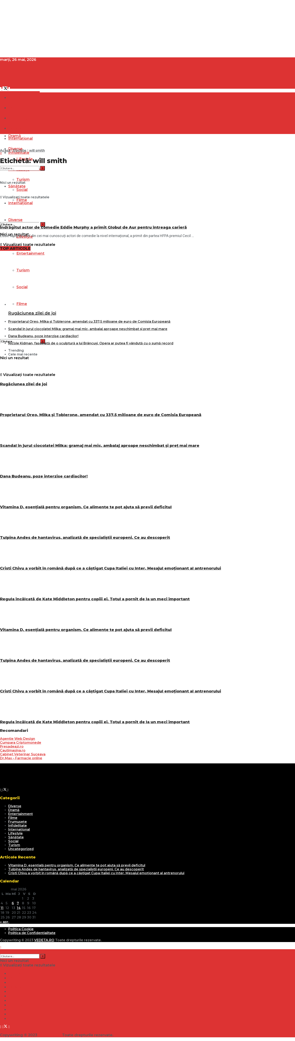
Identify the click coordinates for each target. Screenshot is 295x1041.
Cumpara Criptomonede (20, 743)
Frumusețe (17, 822)
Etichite (19, 150)
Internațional (19, 829)
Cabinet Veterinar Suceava (22, 754)
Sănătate (16, 837)
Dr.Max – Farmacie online (21, 758)
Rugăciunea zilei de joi (32, 313)
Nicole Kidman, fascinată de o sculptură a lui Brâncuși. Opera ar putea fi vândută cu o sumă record (90, 343)
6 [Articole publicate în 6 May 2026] (13, 903)
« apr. (4, 922)
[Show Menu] (0, 127)
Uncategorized (21, 849)
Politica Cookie (21, 929)
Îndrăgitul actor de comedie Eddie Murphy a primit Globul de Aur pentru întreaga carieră (93, 227)
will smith (37, 150)
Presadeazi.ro (12, 746)
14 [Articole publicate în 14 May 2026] (19, 908)
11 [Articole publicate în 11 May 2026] (2, 908)
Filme (12, 818)
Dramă (14, 97)
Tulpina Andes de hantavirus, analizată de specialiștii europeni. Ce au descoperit (85, 537)
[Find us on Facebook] (1, 89)
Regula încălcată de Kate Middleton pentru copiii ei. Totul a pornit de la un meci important (95, 599)
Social (13, 841)
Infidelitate (18, 152)
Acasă (5, 150)
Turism (14, 845)
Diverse (14, 806)
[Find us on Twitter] (5, 89)
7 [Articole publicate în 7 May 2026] (18, 903)
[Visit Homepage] (30, 84)
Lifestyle (15, 833)
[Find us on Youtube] (9, 89)
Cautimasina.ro (12, 750)
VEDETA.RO (44, 940)
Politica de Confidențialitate (32, 933)
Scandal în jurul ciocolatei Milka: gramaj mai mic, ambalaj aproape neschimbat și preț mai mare (87, 329)
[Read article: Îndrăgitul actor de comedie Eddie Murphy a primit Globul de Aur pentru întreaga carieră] (120, 195)
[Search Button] (42, 224)
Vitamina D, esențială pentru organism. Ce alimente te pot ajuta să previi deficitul (86, 507)
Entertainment (30, 253)
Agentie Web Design (17, 739)
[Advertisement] (123, 28)
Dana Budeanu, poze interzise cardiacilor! (43, 336)
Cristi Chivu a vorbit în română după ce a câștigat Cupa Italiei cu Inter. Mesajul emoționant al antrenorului (110, 568)
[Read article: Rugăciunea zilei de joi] (124, 280)
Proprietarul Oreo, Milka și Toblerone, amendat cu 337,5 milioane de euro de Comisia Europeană (89, 322)
